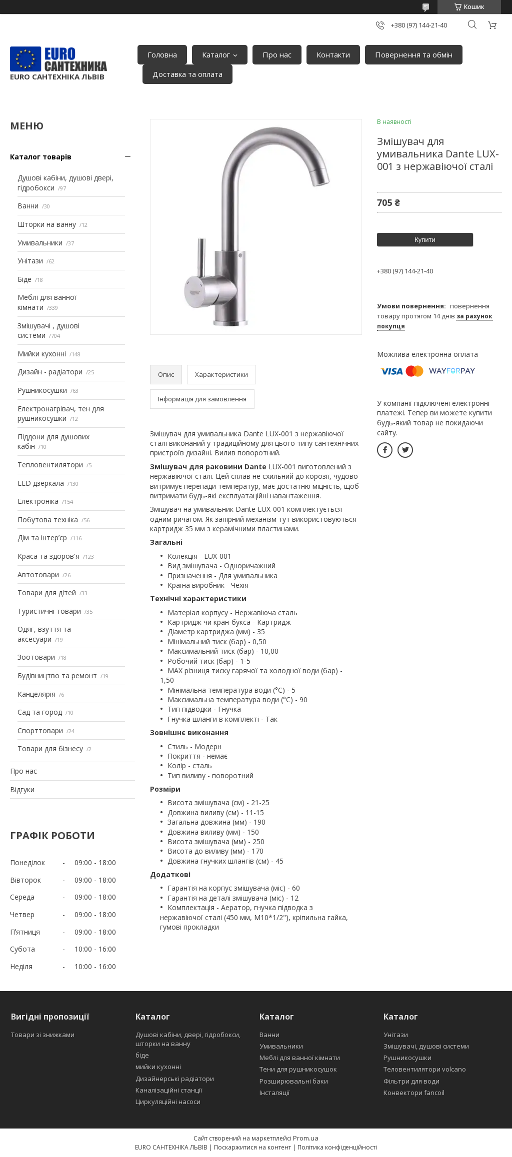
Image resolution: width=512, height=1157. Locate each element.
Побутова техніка (48, 519)
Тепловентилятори (50, 464)
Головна (162, 54)
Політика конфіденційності (337, 1147)
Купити (425, 239)
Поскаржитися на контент (252, 1147)
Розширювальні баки (294, 1081)
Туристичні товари (49, 611)
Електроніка (38, 501)
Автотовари (38, 574)
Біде (25, 279)
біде (142, 1055)
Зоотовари (36, 657)
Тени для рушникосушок (298, 1069)
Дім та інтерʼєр (42, 537)
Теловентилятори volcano (425, 1069)
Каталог (216, 54)
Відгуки (22, 789)
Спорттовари (40, 730)
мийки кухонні (158, 1066)
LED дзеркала (41, 483)
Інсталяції (275, 1092)
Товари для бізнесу (50, 748)
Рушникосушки (42, 390)
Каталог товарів (41, 156)
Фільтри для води (412, 1081)
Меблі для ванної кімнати (300, 1057)
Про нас (277, 54)
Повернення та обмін (413, 54)
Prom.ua (305, 1138)
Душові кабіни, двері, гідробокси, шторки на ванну (188, 1039)
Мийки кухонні (42, 353)
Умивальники (40, 242)
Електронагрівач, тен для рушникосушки (61, 413)
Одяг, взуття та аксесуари (44, 634)
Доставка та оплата (187, 74)
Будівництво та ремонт (57, 675)
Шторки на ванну (47, 224)
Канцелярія (37, 694)
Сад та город (40, 712)
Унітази (30, 260)
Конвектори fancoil (414, 1092)
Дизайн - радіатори (50, 371)
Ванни (28, 205)
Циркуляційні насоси (168, 1101)
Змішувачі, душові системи (426, 1046)
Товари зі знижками (42, 1034)
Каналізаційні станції (169, 1090)
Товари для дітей (47, 592)
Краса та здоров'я (49, 556)
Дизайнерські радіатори (175, 1078)
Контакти (333, 54)
